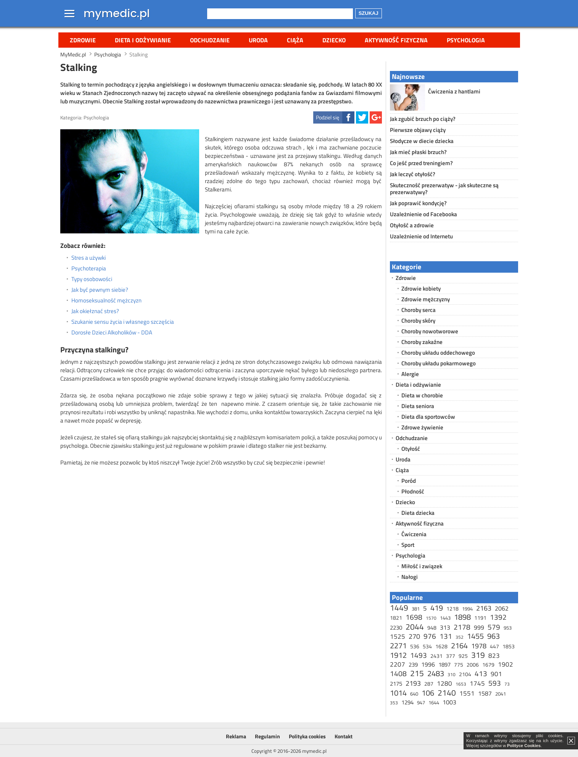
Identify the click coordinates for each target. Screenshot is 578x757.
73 (507, 684)
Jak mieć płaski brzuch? (418, 152)
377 (450, 656)
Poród (408, 480)
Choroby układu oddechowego (438, 352)
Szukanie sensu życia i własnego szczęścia (122, 322)
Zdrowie (83, 40)
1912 (398, 655)
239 (413, 664)
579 (494, 626)
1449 (399, 607)
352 (460, 637)
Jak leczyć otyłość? (412, 174)
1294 (407, 702)
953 (508, 628)
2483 (435, 673)
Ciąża (295, 40)
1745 (477, 683)
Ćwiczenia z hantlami (454, 91)
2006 (473, 665)
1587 (485, 693)
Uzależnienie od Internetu (421, 236)
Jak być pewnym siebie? (99, 290)
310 (452, 674)
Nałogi (409, 576)
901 (496, 674)
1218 (452, 608)
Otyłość (410, 448)
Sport (407, 544)
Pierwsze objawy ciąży (418, 129)
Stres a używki (88, 258)
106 (428, 693)
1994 (467, 608)
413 (481, 673)
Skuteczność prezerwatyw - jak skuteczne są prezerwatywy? (444, 188)
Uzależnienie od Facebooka (423, 214)
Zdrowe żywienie (422, 427)
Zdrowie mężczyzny (425, 299)
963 (493, 636)
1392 (498, 616)
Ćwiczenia (414, 534)
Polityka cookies (307, 736)
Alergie (410, 374)
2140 (447, 692)
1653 (461, 684)
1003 (449, 702)
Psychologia (466, 40)
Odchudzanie (210, 40)
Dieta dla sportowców (428, 416)
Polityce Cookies (524, 745)
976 (429, 635)
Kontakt (344, 736)
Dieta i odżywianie (143, 40)
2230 (396, 627)
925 (463, 656)
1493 (418, 655)
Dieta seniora (417, 406)
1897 (444, 664)
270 (414, 636)
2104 (465, 674)
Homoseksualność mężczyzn (106, 300)
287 (428, 684)
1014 (398, 693)
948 (431, 628)
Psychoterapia (88, 268)
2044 (415, 626)
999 (479, 627)
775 (458, 665)
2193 (413, 683)
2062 (502, 608)
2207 (397, 664)
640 (414, 694)
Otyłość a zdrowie (412, 225)
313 (445, 627)
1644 (433, 702)
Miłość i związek (421, 566)
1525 (397, 636)
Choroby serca (418, 309)
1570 (431, 618)
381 (416, 608)
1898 (462, 617)
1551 (467, 693)
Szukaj (368, 13)
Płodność (412, 491)
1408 (398, 673)
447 (494, 646)
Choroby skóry (418, 320)
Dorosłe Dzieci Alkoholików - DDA (111, 332)
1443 (445, 618)
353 (394, 702)
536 (414, 646)
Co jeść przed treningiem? (421, 163)
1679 (488, 665)
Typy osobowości (91, 279)
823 (494, 656)
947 (421, 702)
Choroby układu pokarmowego (438, 363)
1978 (478, 646)
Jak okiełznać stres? (95, 311)
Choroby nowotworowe (429, 331)
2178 (462, 626)
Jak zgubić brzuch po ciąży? (423, 118)
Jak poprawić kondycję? (418, 203)
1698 (414, 616)
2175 (396, 683)
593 (494, 682)
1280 (444, 683)
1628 (441, 646)
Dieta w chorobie (422, 395)
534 (427, 646)
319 (478, 655)
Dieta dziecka (418, 512)
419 (436, 608)
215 (417, 673)
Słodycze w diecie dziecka (422, 141)
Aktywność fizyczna (396, 40)
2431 (436, 656)
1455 (475, 636)
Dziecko (334, 40)
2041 (500, 694)
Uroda (258, 40)
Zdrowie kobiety (421, 288)
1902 (505, 664)
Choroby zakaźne (422, 342)
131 (446, 635)
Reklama (236, 736)
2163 (483, 608)
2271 (398, 645)
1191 (480, 618)
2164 (459, 645)
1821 (396, 618)
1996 (428, 664)
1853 (508, 646)
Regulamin (267, 736)
